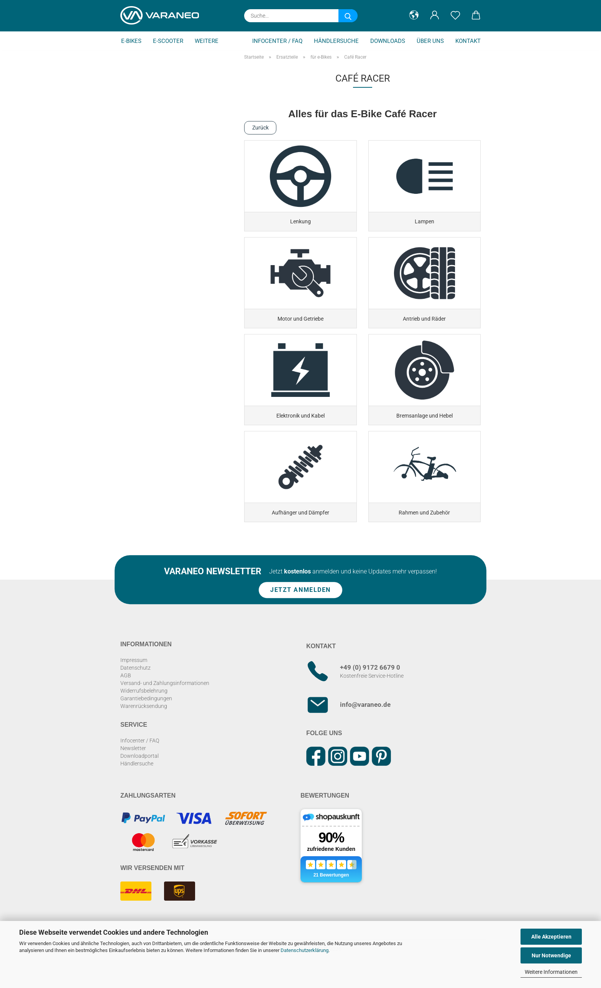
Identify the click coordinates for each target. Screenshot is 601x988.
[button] (414, 15)
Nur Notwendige (551, 955)
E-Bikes (131, 41)
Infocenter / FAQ (277, 41)
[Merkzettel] (455, 15)
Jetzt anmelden (300, 608)
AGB (125, 693)
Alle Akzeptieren (551, 937)
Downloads (387, 41)
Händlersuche (336, 41)
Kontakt (468, 41)
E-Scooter (168, 41)
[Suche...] (348, 15)
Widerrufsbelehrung (143, 709)
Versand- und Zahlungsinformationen (164, 701)
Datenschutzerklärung (304, 950)
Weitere (206, 41)
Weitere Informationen (551, 972)
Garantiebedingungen (146, 716)
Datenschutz (135, 686)
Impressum (133, 678)
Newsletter (133, 766)
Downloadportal (139, 774)
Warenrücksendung (143, 724)
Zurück (260, 128)
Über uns (430, 41)
